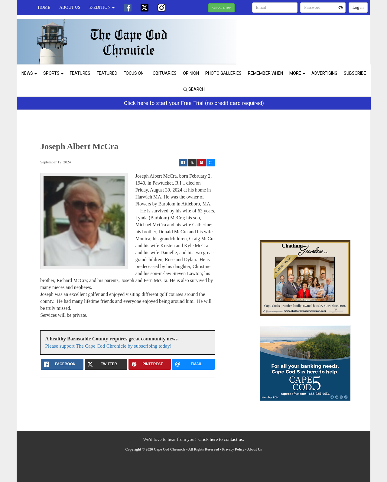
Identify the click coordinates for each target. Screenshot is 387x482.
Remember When (265, 73)
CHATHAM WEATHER (315, 36)
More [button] (297, 73)
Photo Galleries (223, 73)
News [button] (29, 73)
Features (80, 73)
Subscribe (355, 73)
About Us (69, 7)
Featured (107, 73)
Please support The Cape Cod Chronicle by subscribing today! (108, 346)
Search (194, 89)
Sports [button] (53, 73)
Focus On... (135, 73)
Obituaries (165, 73)
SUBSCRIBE (221, 8)
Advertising (324, 73)
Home (44, 7)
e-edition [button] (102, 7)
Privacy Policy (233, 449)
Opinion (191, 73)
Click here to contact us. (221, 439)
